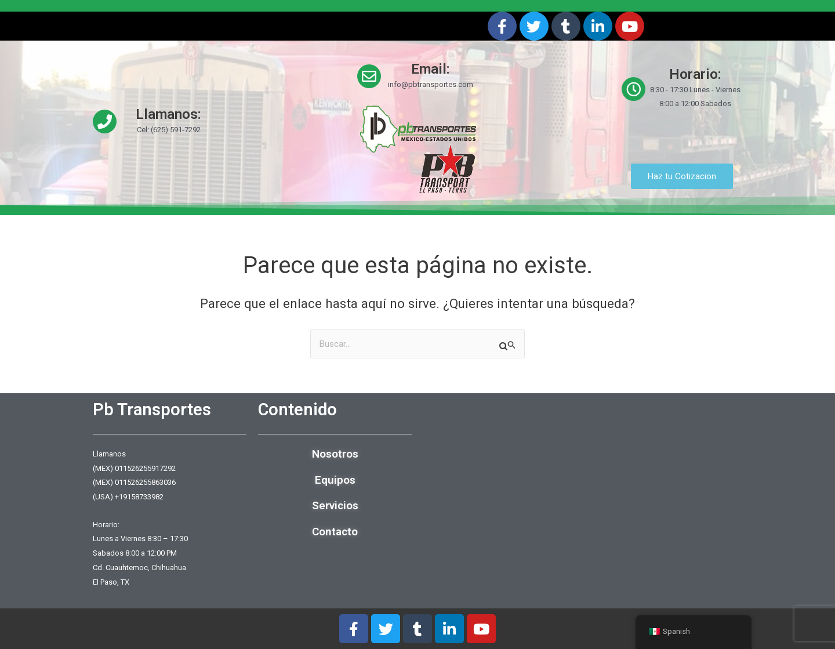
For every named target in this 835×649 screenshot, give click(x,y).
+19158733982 (139, 496)
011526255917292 (145, 468)
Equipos (335, 480)
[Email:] (369, 76)
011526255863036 (145, 482)
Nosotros (335, 454)
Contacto (335, 531)
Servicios (335, 506)
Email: (430, 69)
